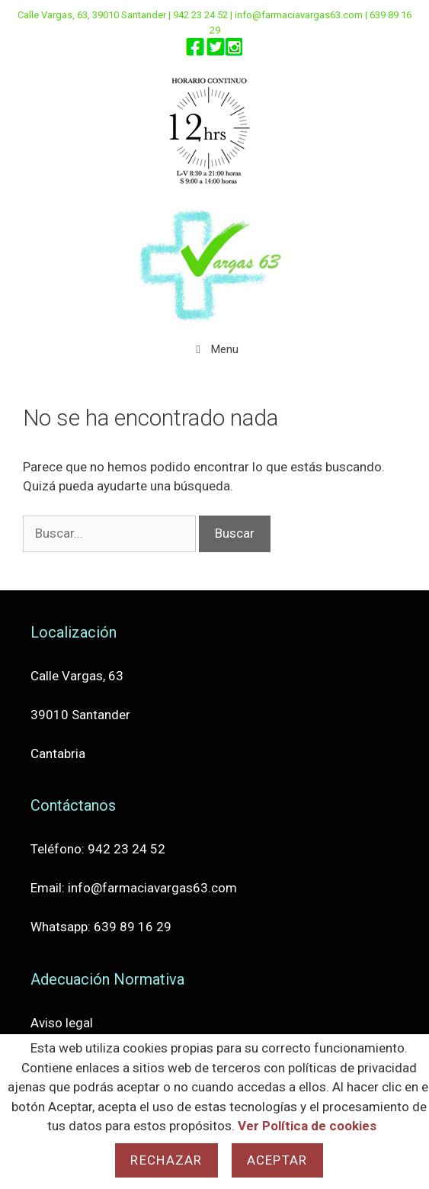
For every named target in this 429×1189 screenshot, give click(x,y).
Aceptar (277, 1160)
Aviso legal (61, 1022)
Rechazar (166, 1160)
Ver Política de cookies (307, 1125)
